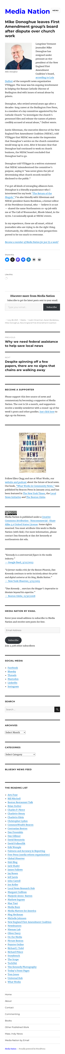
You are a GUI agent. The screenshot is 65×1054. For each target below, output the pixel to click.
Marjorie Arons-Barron (20, 895)
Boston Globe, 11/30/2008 (21, 596)
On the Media (15, 937)
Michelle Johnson (17, 918)
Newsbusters (14, 925)
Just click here (47, 411)
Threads (12, 675)
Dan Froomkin (15, 832)
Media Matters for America (22, 910)
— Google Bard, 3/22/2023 (19, 562)
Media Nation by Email (17, 1040)
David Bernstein (16, 839)
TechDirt (12, 963)
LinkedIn (12, 682)
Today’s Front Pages (18, 970)
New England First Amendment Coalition (38, 323)
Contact (9, 1007)
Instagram (13, 686)
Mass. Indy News (14, 1033)
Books (8, 1020)
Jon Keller (13, 884)
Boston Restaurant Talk (20, 802)
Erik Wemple (14, 847)
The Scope (13, 959)
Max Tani (13, 903)
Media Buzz (14, 907)
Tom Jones (13, 974)
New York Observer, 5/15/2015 (24, 581)
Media (23, 320)
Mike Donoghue (12, 323)
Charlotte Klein (16, 817)
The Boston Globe (35, 497)
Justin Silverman (35, 320)
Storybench (14, 955)
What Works (14, 982)
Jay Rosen (13, 873)
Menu (55, 10)
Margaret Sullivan (17, 892)
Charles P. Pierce (16, 809)
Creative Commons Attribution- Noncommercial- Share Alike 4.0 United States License (30, 521)
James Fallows (15, 869)
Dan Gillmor (14, 836)
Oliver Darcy (14, 933)
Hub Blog (12, 862)
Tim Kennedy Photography (22, 967)
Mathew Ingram (16, 899)
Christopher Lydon (18, 821)
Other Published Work (17, 1027)
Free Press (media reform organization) (29, 854)
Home (8, 994)
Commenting (12, 1014)
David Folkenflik (16, 843)
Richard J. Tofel (16, 948)
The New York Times (34, 493)
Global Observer (16, 858)
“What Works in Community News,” (35, 486)
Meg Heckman (15, 914)
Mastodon (13, 679)
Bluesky (12, 671)
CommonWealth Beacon (20, 824)
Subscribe (51, 307)
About (8, 1001)
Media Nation (27, 11)
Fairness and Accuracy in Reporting (26, 851)
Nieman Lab (14, 929)
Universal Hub (15, 978)
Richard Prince (15, 952)
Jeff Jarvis (13, 877)
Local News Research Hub (21, 888)
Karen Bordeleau (51, 320)
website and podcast (16, 482)
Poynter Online (16, 944)
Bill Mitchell (14, 798)
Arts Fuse (13, 794)
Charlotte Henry (16, 813)
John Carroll (14, 881)
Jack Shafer (14, 866)
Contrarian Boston (17, 828)
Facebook (13, 667)
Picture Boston (15, 940)
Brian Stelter (14, 806)
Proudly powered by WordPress (32, 1049)
